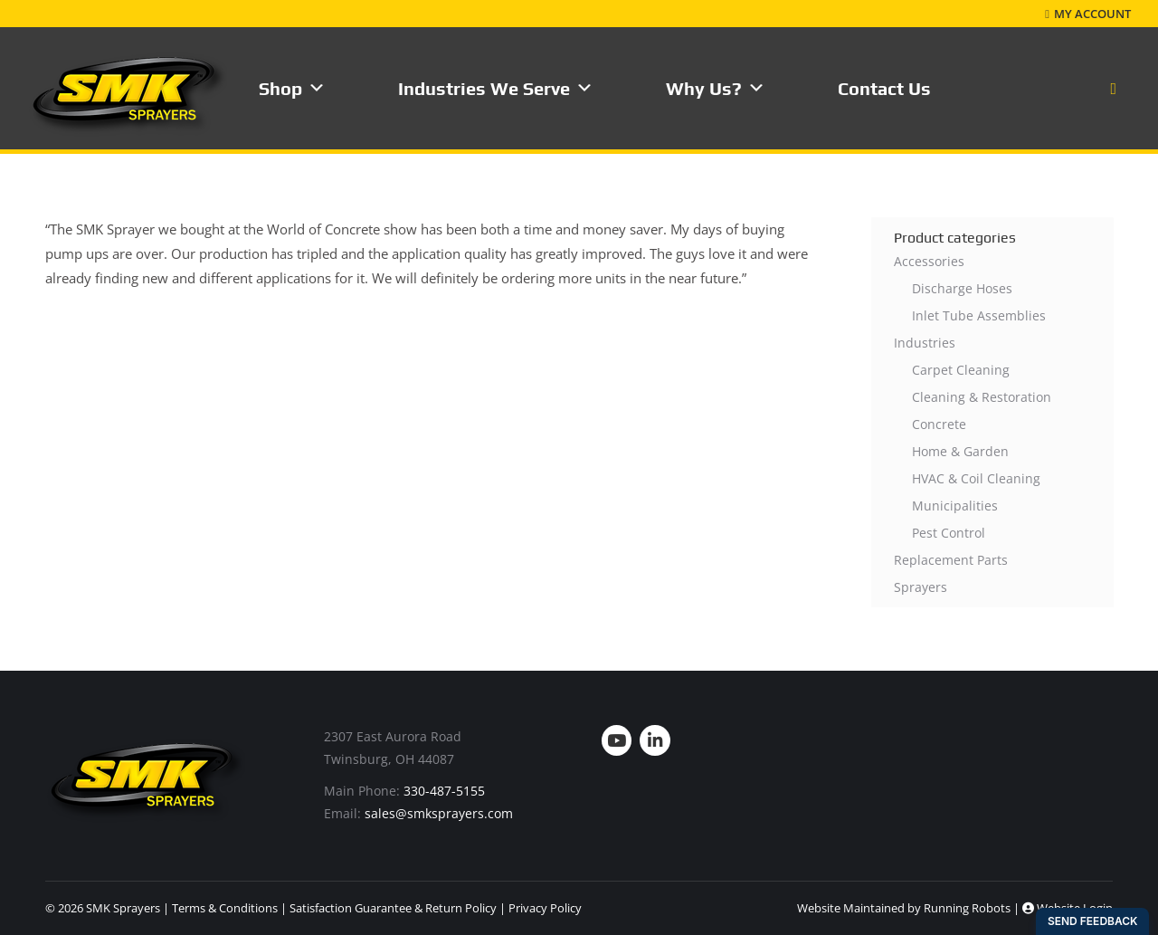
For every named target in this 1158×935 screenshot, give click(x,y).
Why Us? (715, 88)
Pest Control (948, 532)
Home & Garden (960, 451)
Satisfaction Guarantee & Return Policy (393, 908)
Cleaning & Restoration (981, 396)
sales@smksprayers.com (439, 813)
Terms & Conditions (225, 908)
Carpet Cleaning (961, 369)
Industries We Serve (495, 88)
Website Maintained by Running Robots (904, 908)
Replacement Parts (951, 559)
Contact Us (884, 88)
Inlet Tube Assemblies (979, 315)
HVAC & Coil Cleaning (976, 478)
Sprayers (920, 587)
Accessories (929, 261)
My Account (1088, 14)
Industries (924, 342)
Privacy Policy (545, 908)
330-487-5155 (444, 790)
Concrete (939, 424)
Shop (292, 88)
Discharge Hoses (962, 288)
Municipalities (955, 505)
